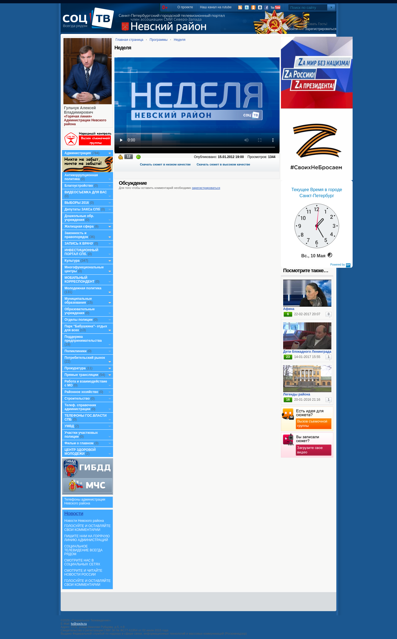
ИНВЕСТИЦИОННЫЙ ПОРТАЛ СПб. (81, 252)
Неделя (180, 40)
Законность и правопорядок (76, 235)
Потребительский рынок (85, 358)
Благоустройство (79, 186)
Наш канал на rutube (216, 7)
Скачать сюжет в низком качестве (165, 164)
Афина (288, 309)
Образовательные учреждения (80, 311)
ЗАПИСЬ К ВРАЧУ (79, 243)
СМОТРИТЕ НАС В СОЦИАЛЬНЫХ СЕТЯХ (82, 562)
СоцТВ (89, 21)
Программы (159, 40)
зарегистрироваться (206, 187)
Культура (72, 261)
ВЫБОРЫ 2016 (77, 203)
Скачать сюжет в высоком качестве (223, 164)
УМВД (69, 426)
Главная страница (129, 40)
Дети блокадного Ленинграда (307, 352)
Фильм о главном (79, 443)
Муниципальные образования (78, 300)
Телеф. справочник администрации (80, 407)
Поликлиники (76, 351)
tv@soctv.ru (79, 623)
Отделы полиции (79, 320)
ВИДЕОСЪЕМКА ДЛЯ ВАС (86, 192)
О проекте (185, 7)
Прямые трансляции (81, 375)
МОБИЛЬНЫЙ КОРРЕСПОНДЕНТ (80, 280)
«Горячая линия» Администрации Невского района (85, 120)
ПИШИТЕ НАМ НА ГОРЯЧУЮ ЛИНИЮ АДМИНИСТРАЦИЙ (87, 538)
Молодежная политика (83, 288)
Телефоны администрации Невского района (84, 501)
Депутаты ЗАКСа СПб (82, 209)
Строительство (77, 398)
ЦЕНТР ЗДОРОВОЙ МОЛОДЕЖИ (80, 452)
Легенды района (296, 394)
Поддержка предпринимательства (83, 339)
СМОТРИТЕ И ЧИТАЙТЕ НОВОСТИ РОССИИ (83, 572)
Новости (73, 513)
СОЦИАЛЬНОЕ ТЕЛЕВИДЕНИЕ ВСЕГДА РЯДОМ (83, 550)
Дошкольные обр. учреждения (79, 218)
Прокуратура (75, 368)
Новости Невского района (84, 521)
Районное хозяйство (81, 392)
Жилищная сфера (79, 226)
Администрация (78, 153)
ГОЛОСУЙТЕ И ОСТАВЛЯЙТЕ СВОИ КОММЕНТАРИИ (87, 528)
